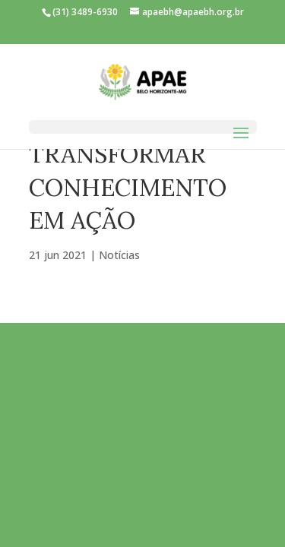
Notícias (119, 255)
